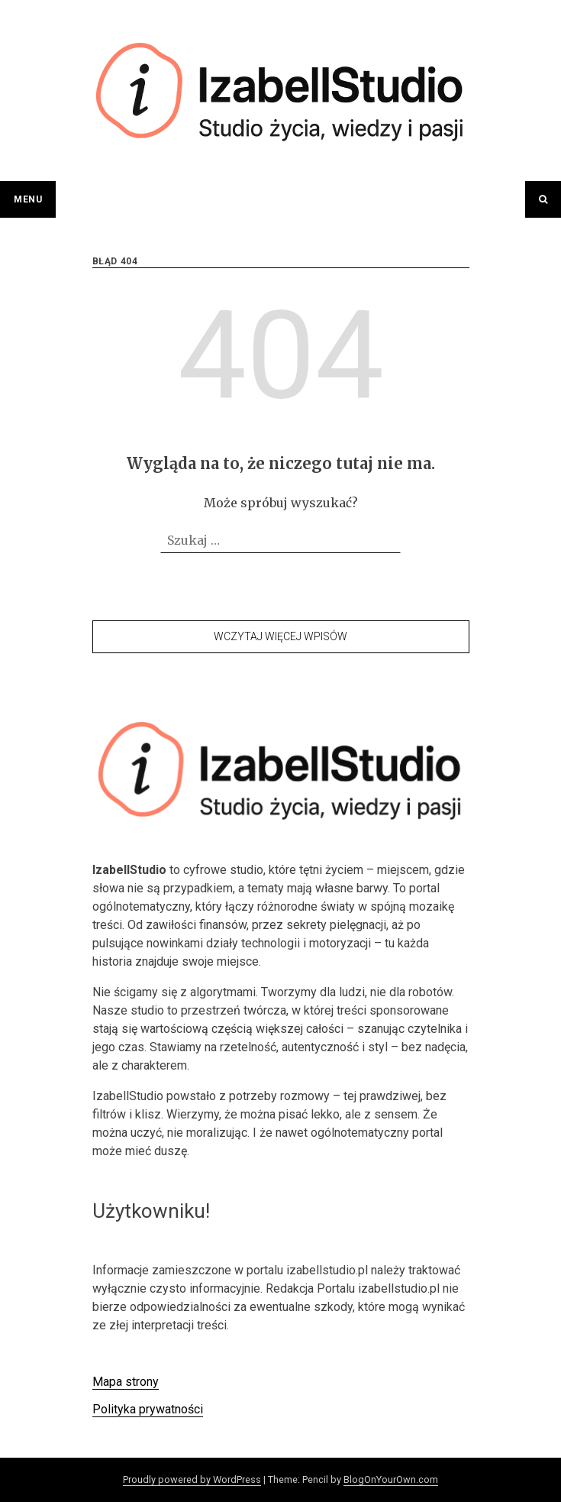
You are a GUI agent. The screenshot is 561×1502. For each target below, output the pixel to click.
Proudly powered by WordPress (192, 1479)
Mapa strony (125, 1381)
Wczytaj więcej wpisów (280, 636)
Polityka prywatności (147, 1409)
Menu (28, 199)
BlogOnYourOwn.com (390, 1479)
